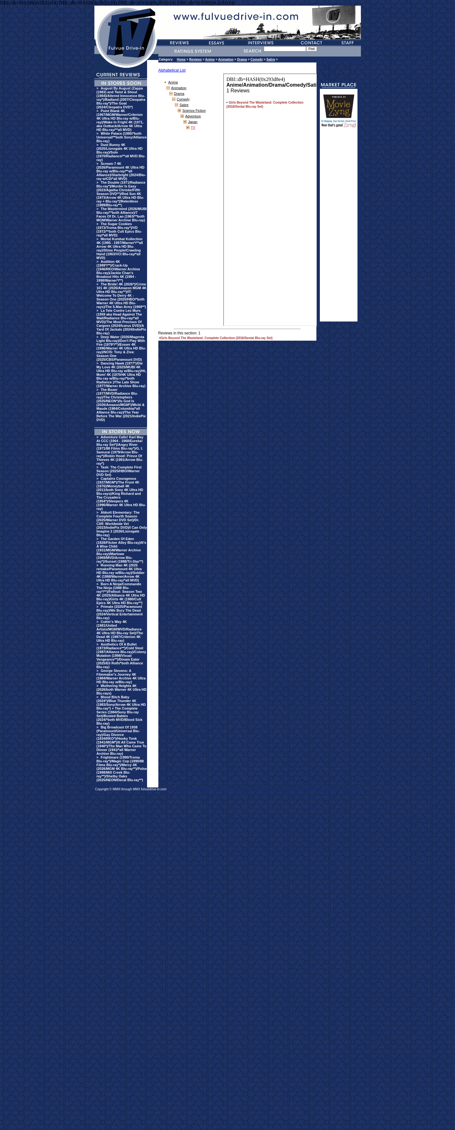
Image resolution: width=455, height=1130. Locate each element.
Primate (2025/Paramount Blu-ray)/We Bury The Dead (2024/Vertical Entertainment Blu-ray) (120, 612)
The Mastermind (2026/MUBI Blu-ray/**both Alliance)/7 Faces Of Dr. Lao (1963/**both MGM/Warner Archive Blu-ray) (122, 214)
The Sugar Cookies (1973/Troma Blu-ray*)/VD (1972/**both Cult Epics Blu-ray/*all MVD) (119, 229)
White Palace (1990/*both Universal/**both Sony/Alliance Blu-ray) (122, 137)
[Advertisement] (338, 227)
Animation (226, 59)
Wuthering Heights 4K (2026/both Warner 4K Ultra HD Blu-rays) (122, 689)
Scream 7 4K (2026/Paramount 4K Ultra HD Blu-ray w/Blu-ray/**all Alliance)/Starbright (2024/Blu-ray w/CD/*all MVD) (121, 171)
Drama (242, 59)
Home (181, 59)
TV (193, 127)
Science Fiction (194, 110)
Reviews (195, 59)
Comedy (257, 59)
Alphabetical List (172, 70)
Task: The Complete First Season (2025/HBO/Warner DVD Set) (119, 471)
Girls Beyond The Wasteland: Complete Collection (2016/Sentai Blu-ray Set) (216, 338)
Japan (193, 122)
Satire (271, 59)
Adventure (193, 116)
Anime (210, 59)
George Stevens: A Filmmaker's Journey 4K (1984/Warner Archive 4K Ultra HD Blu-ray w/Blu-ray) (121, 676)
